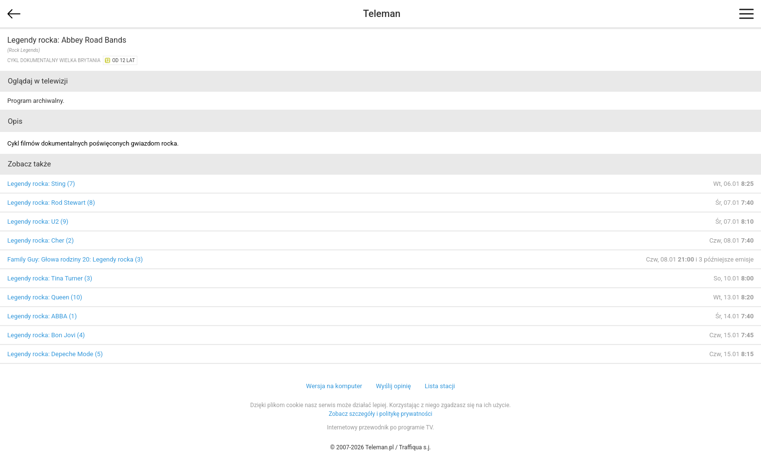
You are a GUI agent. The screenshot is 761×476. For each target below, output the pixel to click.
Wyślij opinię (393, 386)
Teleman (381, 13)
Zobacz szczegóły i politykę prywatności (380, 413)
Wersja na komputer (334, 386)
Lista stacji (440, 386)
